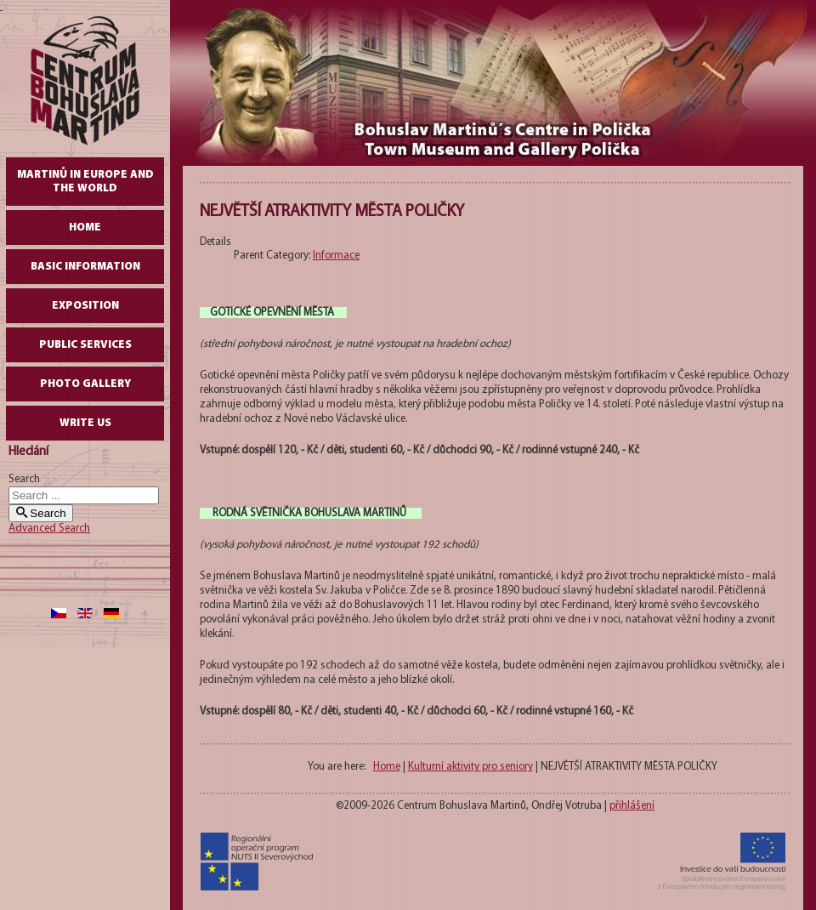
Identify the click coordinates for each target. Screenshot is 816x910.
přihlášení (631, 805)
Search (24, 479)
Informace (336, 255)
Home (85, 227)
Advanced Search (49, 528)
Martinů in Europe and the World (85, 181)
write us (85, 423)
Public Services (85, 344)
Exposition (85, 305)
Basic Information (85, 266)
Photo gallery (85, 384)
